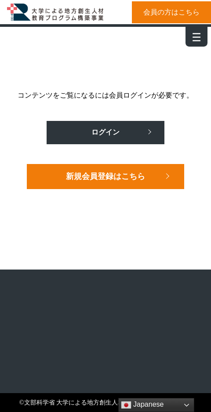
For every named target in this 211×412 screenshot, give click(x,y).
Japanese (142, 405)
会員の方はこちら (171, 12)
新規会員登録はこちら (105, 176)
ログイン (105, 132)
